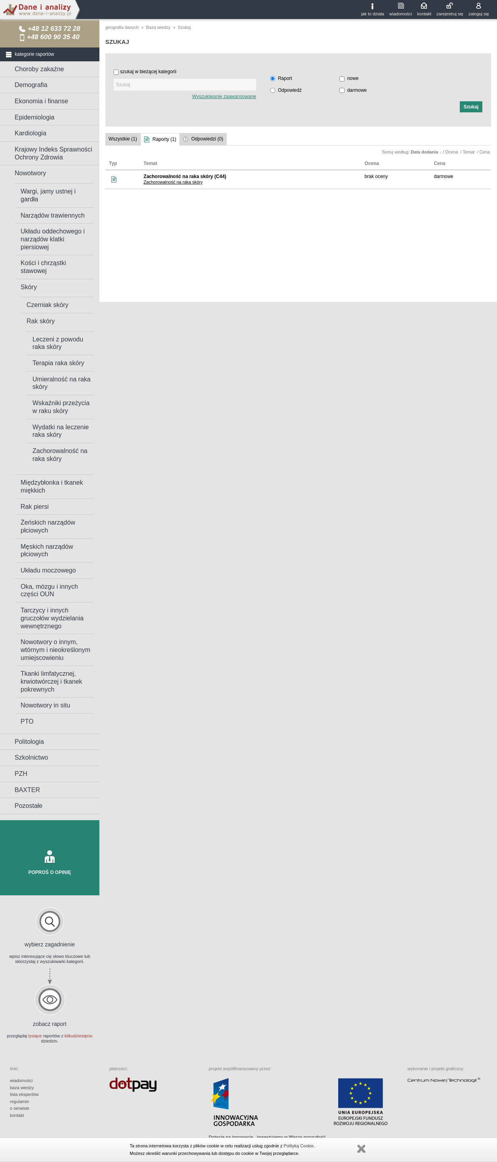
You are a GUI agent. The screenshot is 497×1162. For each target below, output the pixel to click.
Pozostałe (28, 805)
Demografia (31, 85)
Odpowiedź (290, 90)
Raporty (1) (164, 139)
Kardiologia (30, 133)
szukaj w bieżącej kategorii (148, 71)
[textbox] (185, 85)
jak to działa (372, 13)
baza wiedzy (22, 1087)
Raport (285, 78)
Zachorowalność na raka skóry (173, 182)
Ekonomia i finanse (41, 101)
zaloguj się (478, 13)
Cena (485, 152)
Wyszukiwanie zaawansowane (224, 96)
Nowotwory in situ (45, 705)
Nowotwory (30, 173)
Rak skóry (41, 321)
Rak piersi (35, 506)
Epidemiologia (35, 117)
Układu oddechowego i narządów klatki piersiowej (53, 239)
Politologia (29, 741)
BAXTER (27, 790)
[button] (471, 106)
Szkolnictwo (31, 757)
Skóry (29, 287)
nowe (353, 78)
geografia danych (122, 27)
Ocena (452, 152)
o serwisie (19, 1108)
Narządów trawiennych (53, 215)
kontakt (424, 13)
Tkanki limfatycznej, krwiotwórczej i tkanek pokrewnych (51, 681)
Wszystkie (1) (123, 139)
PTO (27, 721)
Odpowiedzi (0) (207, 139)
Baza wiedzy (158, 27)
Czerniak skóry (48, 304)
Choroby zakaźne (39, 69)
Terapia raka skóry (58, 363)
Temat (469, 152)
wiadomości (400, 13)
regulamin (19, 1101)
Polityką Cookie (299, 1145)
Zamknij (361, 1149)
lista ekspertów (24, 1094)
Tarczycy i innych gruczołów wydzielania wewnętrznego (52, 618)
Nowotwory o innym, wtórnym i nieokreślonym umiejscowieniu (55, 650)
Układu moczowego (48, 570)
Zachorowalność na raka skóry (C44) (185, 176)
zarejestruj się (449, 13)
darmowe (357, 90)
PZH (21, 773)
